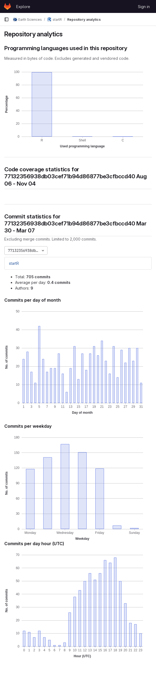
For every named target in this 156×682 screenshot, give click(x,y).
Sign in (144, 6)
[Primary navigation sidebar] (6, 19)
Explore (23, 6)
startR (14, 263)
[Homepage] (7, 6)
